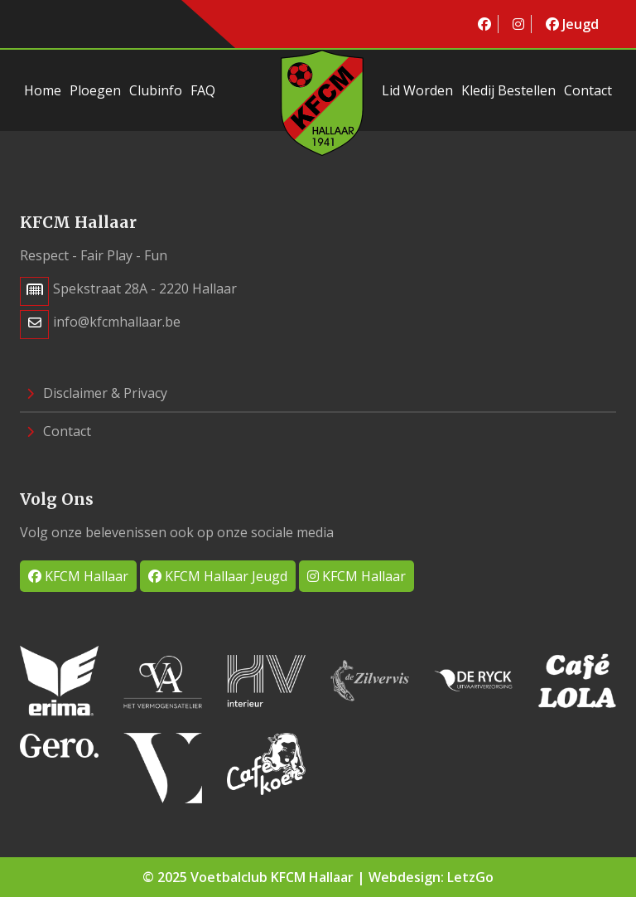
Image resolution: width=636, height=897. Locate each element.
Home (42, 90)
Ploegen (95, 90)
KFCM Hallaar (78, 576)
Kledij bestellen (508, 90)
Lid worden (417, 90)
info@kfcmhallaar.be (117, 322)
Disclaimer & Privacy (96, 393)
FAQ (202, 90)
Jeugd (572, 24)
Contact (588, 90)
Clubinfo (155, 90)
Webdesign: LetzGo (431, 877)
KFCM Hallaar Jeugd (217, 576)
